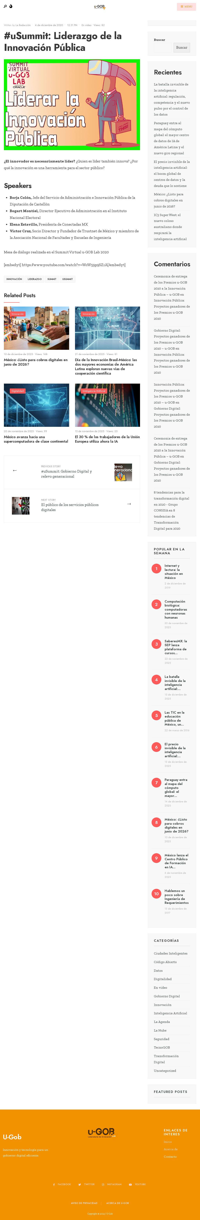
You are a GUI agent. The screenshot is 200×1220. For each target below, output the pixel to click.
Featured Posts (171, 1091)
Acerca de (171, 1149)
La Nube (160, 1030)
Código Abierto (165, 962)
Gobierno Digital (167, 996)
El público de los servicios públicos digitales (70, 505)
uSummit (67, 279)
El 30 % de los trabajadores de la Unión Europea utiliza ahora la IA (107, 439)
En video (86, 25)
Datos (158, 970)
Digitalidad (18, 391)
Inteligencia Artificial (94, 391)
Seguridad (161, 1039)
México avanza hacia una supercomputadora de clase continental (36, 439)
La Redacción (23, 25)
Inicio (168, 1142)
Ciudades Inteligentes (171, 953)
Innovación (14, 279)
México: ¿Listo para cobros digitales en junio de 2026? (35, 362)
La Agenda (162, 1022)
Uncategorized (165, 1071)
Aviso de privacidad (84, 1203)
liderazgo (35, 279)
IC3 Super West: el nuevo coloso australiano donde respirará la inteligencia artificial (170, 227)
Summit (51, 279)
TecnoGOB (162, 1047)
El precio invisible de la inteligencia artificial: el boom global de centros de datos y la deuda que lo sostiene (172, 174)
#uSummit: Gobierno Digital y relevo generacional (66, 472)
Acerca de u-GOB (117, 1203)
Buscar (159, 40)
